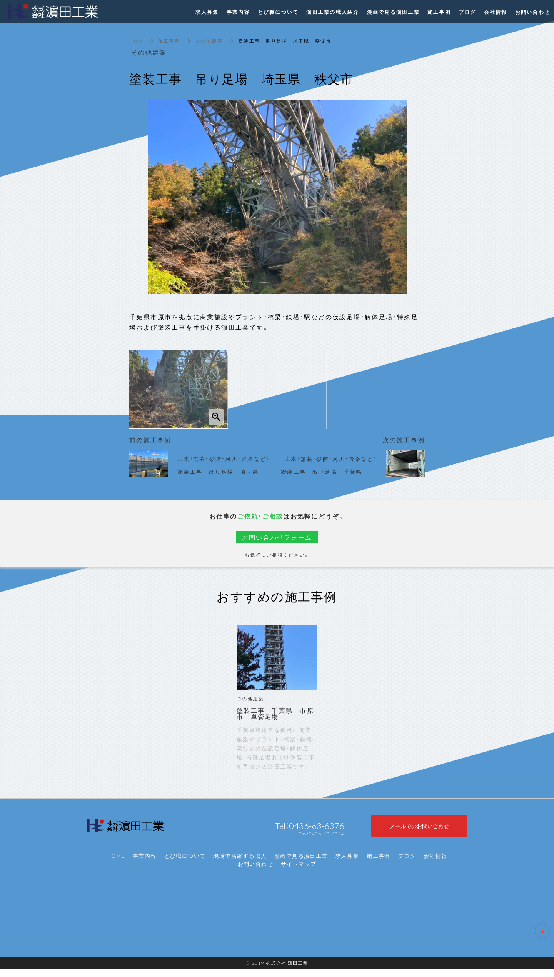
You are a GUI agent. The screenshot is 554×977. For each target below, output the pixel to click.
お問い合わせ (255, 871)
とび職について (185, 863)
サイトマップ (298, 871)
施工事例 (169, 40)
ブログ (407, 863)
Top (138, 40)
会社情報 (435, 863)
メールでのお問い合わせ (419, 830)
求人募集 (347, 863)
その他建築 (209, 40)
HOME (116, 863)
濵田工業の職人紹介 (332, 11)
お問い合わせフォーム (277, 537)
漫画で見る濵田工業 (301, 863)
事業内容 (145, 863)
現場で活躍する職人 (240, 863)
